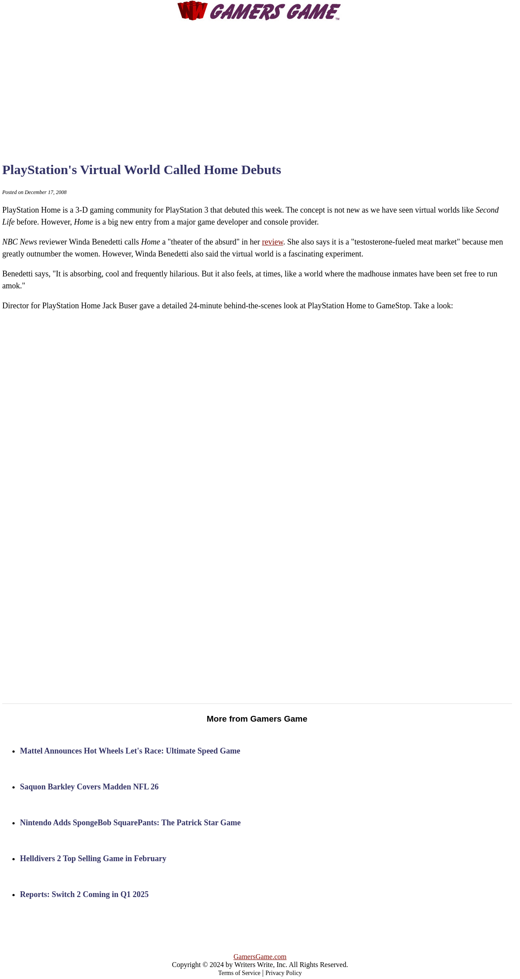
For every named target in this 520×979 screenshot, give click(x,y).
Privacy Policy (283, 973)
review (272, 241)
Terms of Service (239, 973)
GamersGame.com (260, 956)
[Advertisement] (260, 84)
